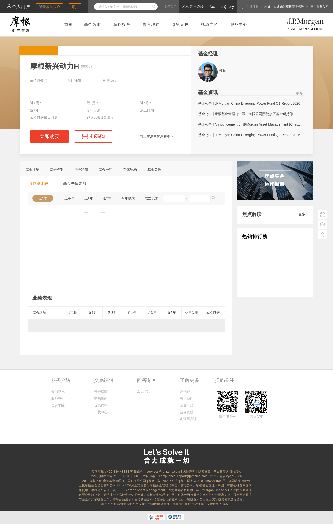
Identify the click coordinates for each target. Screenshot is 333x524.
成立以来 (151, 198)
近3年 (107, 198)
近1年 (88, 198)
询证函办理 (188, 419)
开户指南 (101, 392)
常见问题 (143, 392)
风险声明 (189, 471)
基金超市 (92, 24)
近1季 (43, 198)
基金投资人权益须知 (227, 471)
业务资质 (186, 412)
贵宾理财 (151, 24)
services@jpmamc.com (163, 471)
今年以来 (128, 198)
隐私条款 (204, 471)
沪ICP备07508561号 (164, 481)
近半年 (69, 198)
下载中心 (101, 412)
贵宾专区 (58, 405)
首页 (68, 24)
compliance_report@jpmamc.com (184, 476)
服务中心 (238, 24)
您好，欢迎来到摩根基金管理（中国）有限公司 (281, 6)
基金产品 (186, 405)
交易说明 (103, 380)
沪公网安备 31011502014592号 (204, 481)
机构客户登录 (193, 7)
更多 (299, 93)
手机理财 (252, 6)
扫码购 (97, 136)
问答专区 (146, 380)
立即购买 (49, 136)
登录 (49, 7)
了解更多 (189, 380)
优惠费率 (101, 405)
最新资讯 (58, 392)
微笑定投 (180, 24)
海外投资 (121, 24)
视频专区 (209, 24)
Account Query (222, 7)
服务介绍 (60, 380)
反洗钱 (185, 392)
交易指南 (101, 398)
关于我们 (170, 6)
